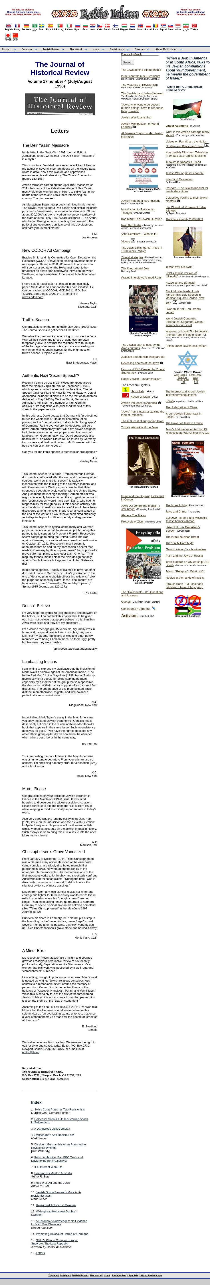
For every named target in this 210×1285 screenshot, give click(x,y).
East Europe (195, 375)
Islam (96, 49)
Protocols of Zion (132, 521)
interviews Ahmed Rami (141, 277)
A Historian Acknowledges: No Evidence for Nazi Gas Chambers (59, 1222)
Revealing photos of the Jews (140, 363)
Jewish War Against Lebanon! (185, 173)
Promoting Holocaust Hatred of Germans (62, 1234)
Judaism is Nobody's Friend (183, 162)
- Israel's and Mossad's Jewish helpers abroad (186, 519)
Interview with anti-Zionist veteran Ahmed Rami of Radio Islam (187, 333)
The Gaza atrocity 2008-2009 (184, 219)
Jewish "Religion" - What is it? (185, 571)
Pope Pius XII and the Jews (52, 1182)
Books (170, 401)
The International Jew (135, 268)
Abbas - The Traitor (133, 515)
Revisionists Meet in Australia (53, 1173)
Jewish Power (50, 49)
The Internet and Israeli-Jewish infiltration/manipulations (185, 393)
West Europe (180, 375)
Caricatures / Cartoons (135, 608)
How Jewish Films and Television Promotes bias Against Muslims (187, 154)
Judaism (27, 49)
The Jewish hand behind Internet (142, 93)
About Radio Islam (166, 49)
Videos (125, 241)
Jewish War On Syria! (179, 266)
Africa (196, 380)
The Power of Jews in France (184, 423)
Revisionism (117, 49)
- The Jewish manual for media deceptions (187, 189)
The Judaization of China (182, 407)
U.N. (183, 382)
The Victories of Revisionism (139, 84)
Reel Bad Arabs (131, 225)
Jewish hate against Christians (140, 200)
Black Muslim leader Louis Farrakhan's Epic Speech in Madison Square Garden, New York (185, 297)
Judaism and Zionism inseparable (142, 356)
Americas (182, 377)
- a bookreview (186, 549)
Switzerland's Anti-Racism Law (54, 1135)
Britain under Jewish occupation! (186, 346)
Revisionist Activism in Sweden (56, 1205)
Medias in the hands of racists (185, 577)
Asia (195, 377)
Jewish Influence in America (139, 403)
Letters (40, 1253)
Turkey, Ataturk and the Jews (139, 427)
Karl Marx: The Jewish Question (141, 219)
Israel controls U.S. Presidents (140, 76)
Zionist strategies (132, 257)
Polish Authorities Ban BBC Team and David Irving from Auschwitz (57, 1159)
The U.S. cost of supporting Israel (142, 421)
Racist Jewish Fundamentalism (141, 378)
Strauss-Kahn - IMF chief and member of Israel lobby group (184, 585)
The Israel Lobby (176, 505)
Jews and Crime (176, 511)
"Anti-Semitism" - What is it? (139, 234)
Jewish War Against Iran (136, 117)
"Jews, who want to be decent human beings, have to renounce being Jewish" (142, 108)
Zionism (6, 49)
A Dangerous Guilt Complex (52, 1128)
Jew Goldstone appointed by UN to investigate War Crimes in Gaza (187, 431)
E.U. (196, 382)
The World (76, 49)
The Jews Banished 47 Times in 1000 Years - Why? (141, 249)
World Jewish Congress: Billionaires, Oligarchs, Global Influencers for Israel (184, 322)
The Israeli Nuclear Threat (182, 537)
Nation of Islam (140, 396)
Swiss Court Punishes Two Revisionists (59, 1109)
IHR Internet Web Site (48, 1167)
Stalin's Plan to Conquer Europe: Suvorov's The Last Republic (54, 1241)
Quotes (126, 601)
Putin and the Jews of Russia (184, 555)
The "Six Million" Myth (180, 543)
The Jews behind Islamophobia (141, 69)
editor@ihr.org (31, 1052)
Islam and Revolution (179, 179)
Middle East (183, 380)
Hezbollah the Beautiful (180, 282)
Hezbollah (137, 391)
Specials (140, 49)
